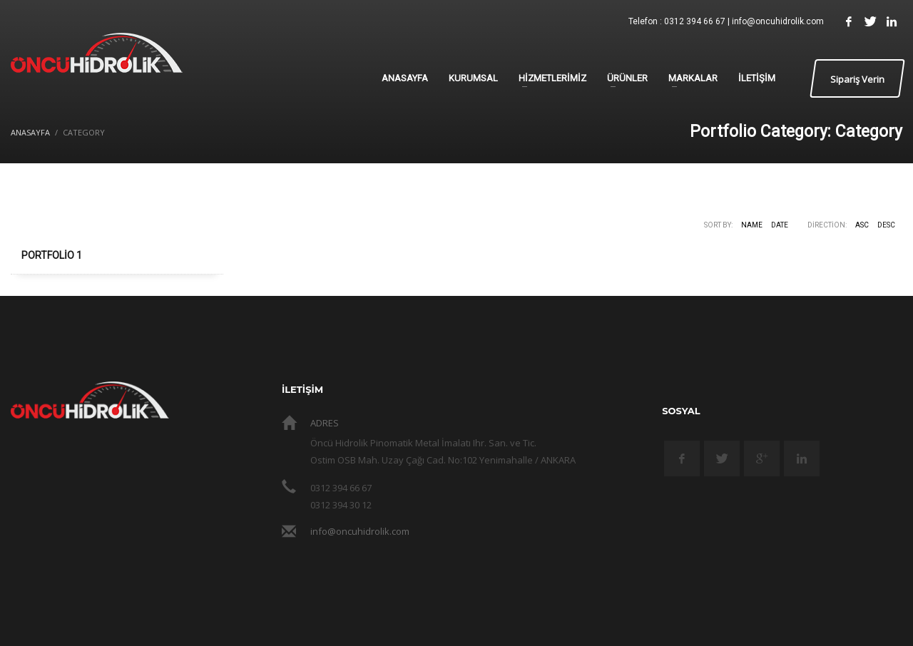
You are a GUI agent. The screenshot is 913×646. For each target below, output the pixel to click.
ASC (862, 225)
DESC (886, 225)
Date (779, 225)
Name (751, 225)
